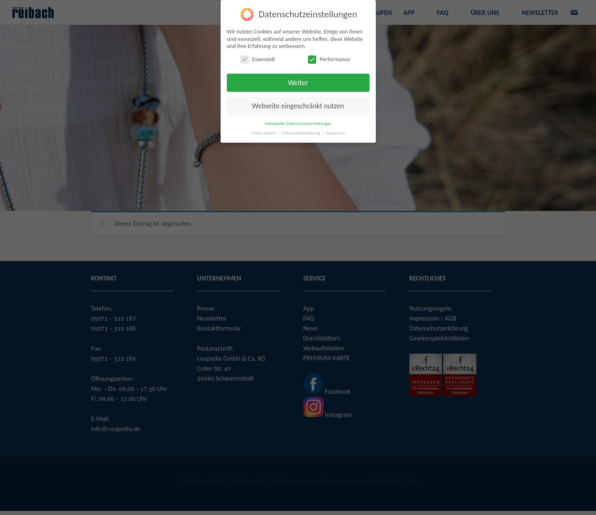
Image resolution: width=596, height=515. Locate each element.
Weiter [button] (298, 82)
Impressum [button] (335, 133)
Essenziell (257, 59)
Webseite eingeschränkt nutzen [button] (298, 105)
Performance (329, 59)
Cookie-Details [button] (263, 133)
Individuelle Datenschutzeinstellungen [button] (298, 123)
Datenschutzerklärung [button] (301, 133)
